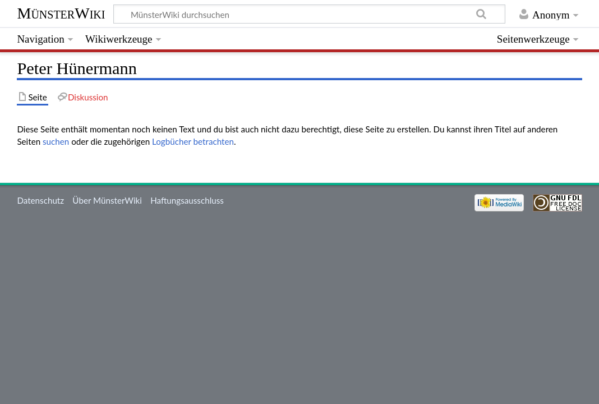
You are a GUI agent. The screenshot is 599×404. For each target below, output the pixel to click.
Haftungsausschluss (187, 200)
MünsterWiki (61, 13)
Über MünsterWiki (107, 200)
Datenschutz (40, 200)
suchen (56, 141)
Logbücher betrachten (193, 141)
